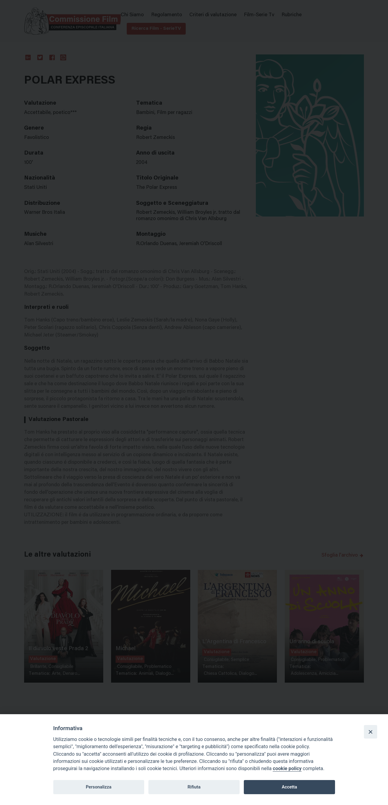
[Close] (370, 731)
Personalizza (98, 787)
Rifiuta (194, 787)
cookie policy (287, 768)
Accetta (289, 787)
